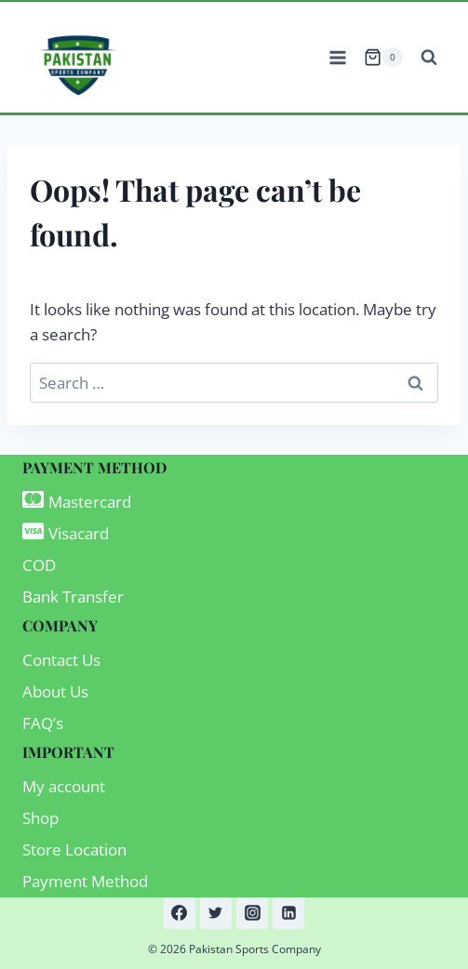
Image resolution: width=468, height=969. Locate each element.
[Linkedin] (288, 913)
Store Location (74, 849)
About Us (55, 691)
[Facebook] (179, 913)
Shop (40, 818)
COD (39, 565)
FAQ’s (42, 723)
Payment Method (85, 881)
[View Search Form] (429, 57)
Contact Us (61, 659)
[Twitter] (216, 913)
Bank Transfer (73, 596)
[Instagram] (252, 913)
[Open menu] (337, 57)
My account (63, 786)
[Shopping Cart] (383, 57)
